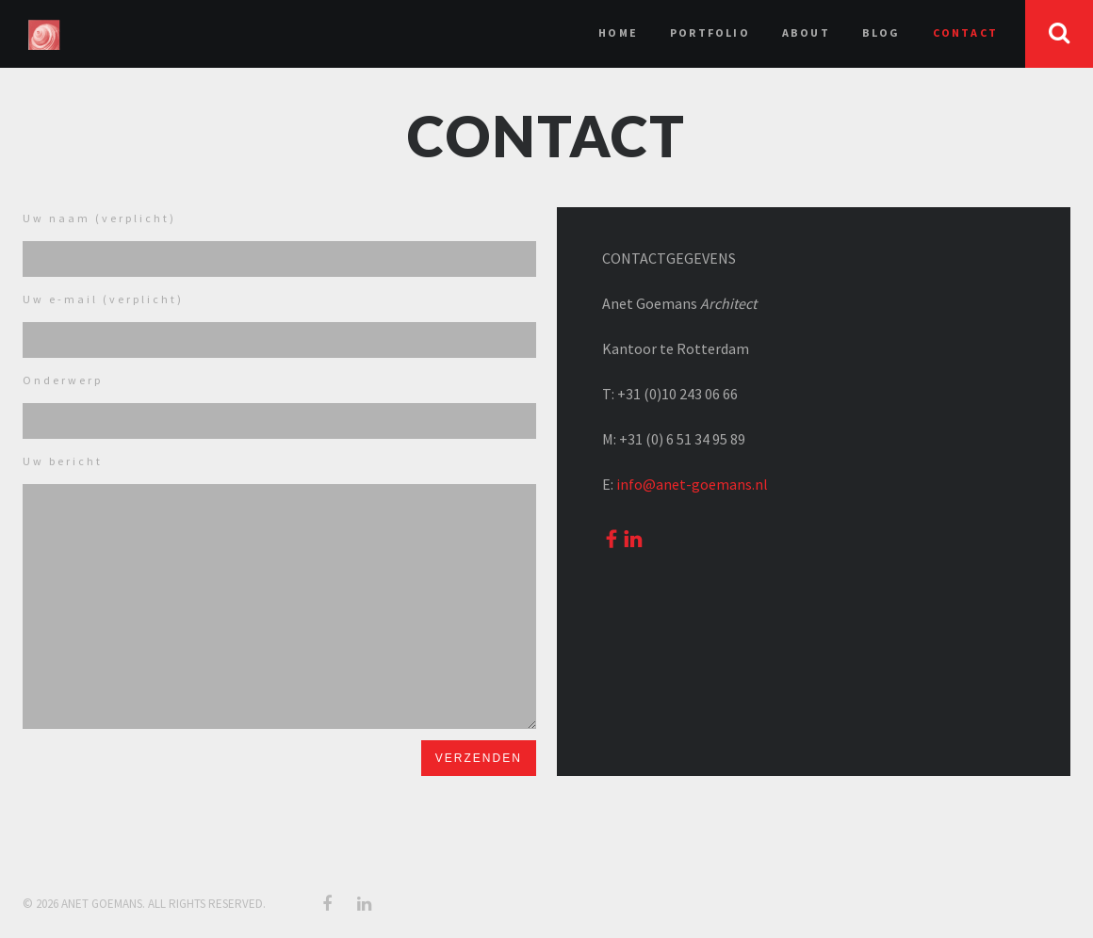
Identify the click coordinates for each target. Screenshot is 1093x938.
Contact (965, 32)
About (806, 32)
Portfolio (710, 32)
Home (618, 32)
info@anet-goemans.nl (692, 484)
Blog (881, 32)
